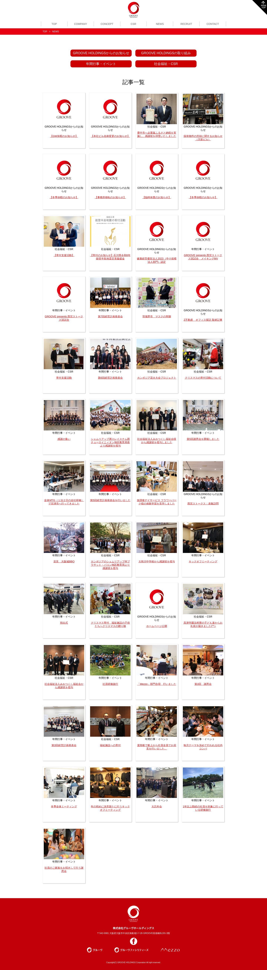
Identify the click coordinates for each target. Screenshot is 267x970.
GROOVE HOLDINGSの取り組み (166, 53)
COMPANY (80, 23)
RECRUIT (186, 23)
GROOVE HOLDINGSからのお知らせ (101, 53)
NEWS (160, 23)
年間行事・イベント (101, 64)
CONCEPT (107, 23)
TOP (54, 23)
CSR (133, 23)
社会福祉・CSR (166, 64)
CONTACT (213, 23)
